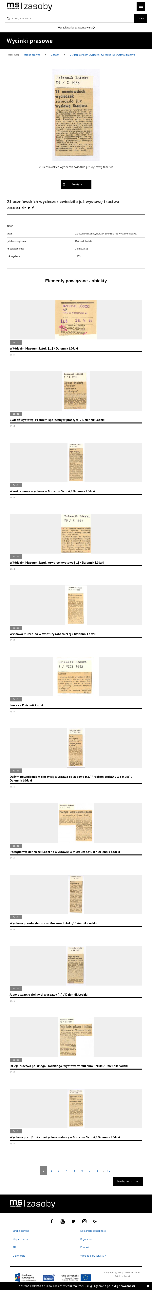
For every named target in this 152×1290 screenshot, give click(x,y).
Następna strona (128, 1181)
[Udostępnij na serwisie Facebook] (33, 207)
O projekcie (19, 1255)
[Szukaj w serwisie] (69, 18)
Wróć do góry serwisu (93, 1256)
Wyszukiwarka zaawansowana (75, 27)
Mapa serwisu (20, 1239)
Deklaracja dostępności (93, 1230)
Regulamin (86, 1239)
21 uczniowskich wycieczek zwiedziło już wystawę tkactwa (102, 55)
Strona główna (32, 55)
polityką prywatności (121, 1286)
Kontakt (84, 1247)
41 (108, 1170)
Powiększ (78, 184)
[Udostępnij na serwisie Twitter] (29, 207)
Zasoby (55, 55)
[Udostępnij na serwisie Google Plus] (24, 207)
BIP (14, 1247)
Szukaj (140, 18)
